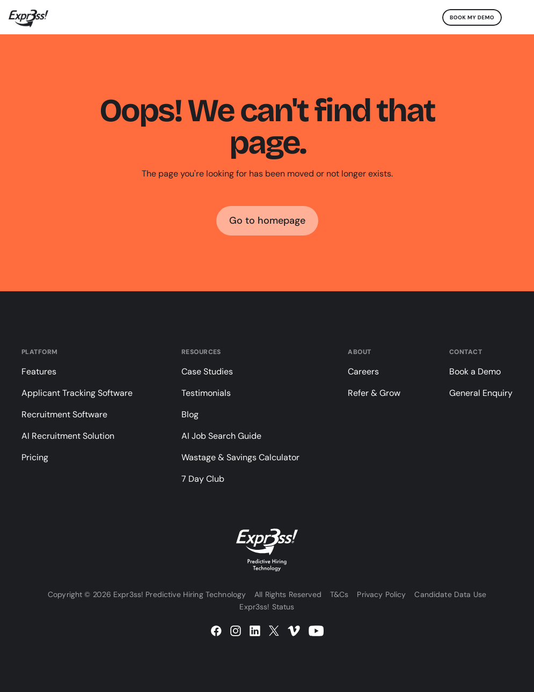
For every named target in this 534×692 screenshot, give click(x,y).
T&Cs (339, 594)
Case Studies (207, 371)
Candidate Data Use (450, 594)
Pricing (34, 457)
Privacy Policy (381, 594)
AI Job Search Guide (221, 435)
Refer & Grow (374, 393)
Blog (190, 414)
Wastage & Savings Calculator (240, 457)
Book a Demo (475, 371)
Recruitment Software (64, 414)
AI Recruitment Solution (67, 435)
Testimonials (206, 393)
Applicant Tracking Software (77, 393)
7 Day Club (202, 478)
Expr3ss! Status (266, 607)
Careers (363, 371)
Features (38, 371)
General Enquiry (481, 393)
